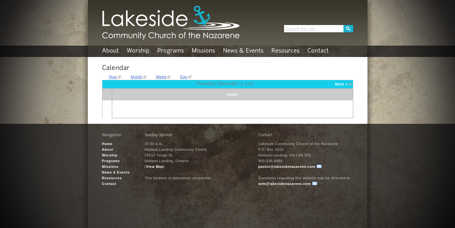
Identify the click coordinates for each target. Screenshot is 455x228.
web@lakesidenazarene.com (284, 184)
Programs (170, 51)
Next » (341, 84)
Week (161, 77)
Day (184, 77)
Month (137, 77)
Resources (285, 51)
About (110, 51)
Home (107, 144)
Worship (138, 51)
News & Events (243, 51)
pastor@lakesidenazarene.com (287, 166)
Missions (203, 51)
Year (113, 77)
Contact (318, 51)
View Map (155, 166)
